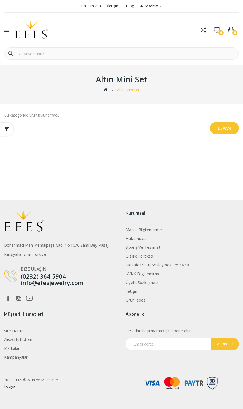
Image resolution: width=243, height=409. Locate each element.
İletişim (113, 5)
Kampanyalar (16, 357)
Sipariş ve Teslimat (143, 247)
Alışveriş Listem (18, 339)
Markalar (12, 348)
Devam (224, 128)
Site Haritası (15, 330)
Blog (130, 5)
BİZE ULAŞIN (33, 269)
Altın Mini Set (128, 89)
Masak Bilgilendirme (144, 229)
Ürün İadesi (136, 300)
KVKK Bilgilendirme (143, 273)
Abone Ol (225, 343)
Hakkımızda (91, 5)
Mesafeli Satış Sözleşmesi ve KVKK (158, 264)
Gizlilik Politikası (140, 256)
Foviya (9, 386)
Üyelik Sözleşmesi (142, 282)
